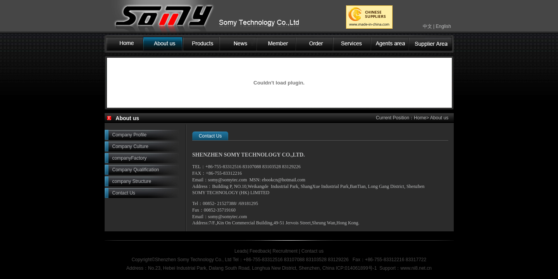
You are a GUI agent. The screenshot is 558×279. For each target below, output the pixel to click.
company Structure (132, 181)
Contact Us (123, 193)
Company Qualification (135, 169)
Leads (240, 251)
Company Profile (129, 135)
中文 (427, 26)
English (443, 26)
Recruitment (285, 251)
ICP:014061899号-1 (356, 268)
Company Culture (130, 146)
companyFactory (129, 158)
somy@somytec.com (227, 180)
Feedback (260, 251)
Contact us (312, 251)
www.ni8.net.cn (416, 268)
